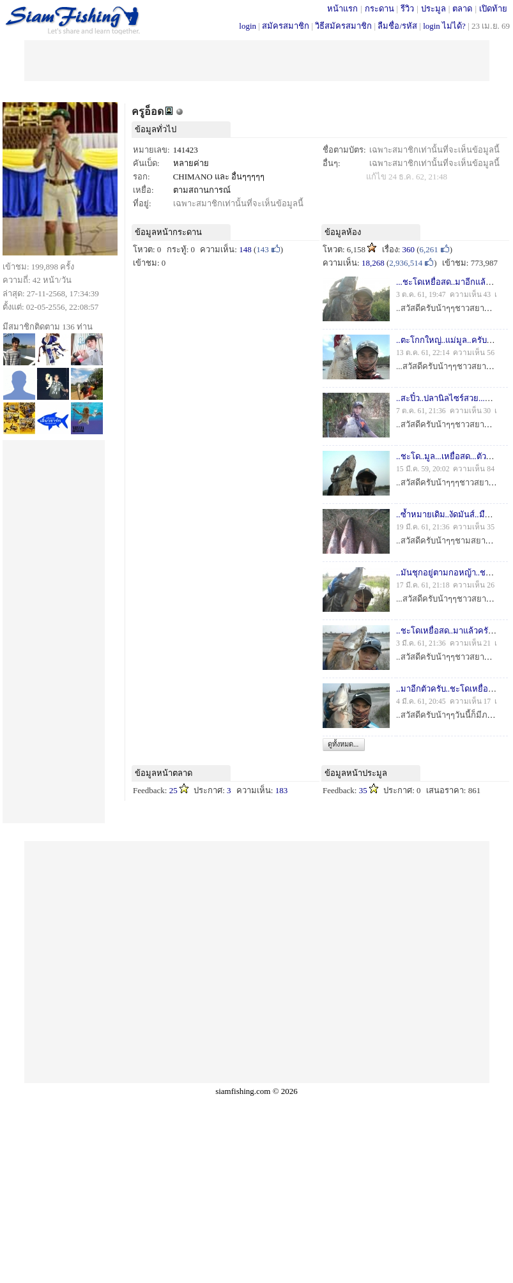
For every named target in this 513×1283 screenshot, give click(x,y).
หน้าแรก (342, 8)
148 (245, 249)
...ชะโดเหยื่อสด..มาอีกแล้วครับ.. (453, 282)
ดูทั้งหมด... (343, 744)
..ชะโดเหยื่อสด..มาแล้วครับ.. (447, 630)
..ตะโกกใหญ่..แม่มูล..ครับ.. (443, 340)
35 (363, 790)
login (247, 26)
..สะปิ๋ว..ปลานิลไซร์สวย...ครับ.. (450, 398)
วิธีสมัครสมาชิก (343, 26)
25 (173, 790)
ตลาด (462, 8)
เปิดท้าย (493, 8)
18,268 (373, 263)
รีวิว (407, 8)
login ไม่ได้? (444, 26)
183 (281, 790)
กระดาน (379, 8)
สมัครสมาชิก (285, 26)
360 (408, 249)
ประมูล (433, 8)
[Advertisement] (256, 59)
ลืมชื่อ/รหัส (397, 26)
